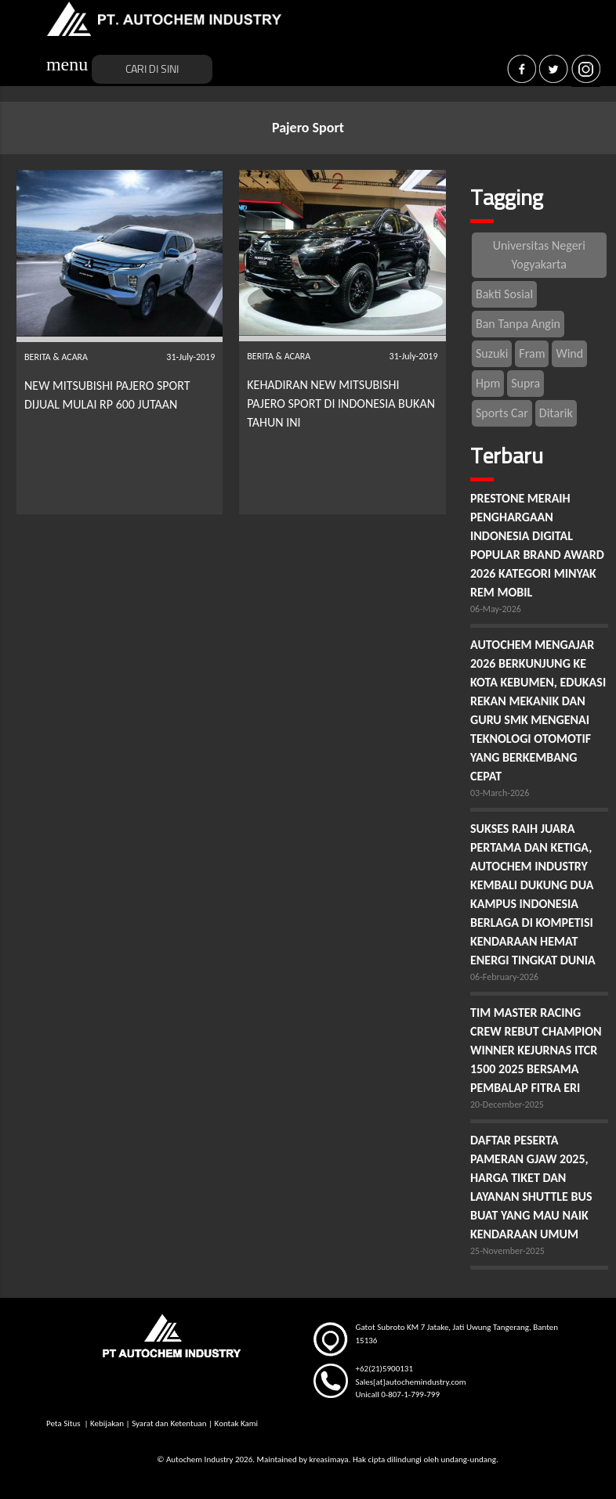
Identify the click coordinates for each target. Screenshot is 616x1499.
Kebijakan (107, 1423)
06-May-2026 (495, 609)
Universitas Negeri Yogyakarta (539, 255)
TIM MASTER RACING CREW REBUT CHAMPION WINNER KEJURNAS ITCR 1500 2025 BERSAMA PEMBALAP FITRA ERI (536, 1050)
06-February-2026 (504, 976)
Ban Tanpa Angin (518, 323)
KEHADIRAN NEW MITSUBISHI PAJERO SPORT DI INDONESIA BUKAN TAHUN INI (341, 403)
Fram (532, 353)
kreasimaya (328, 1459)
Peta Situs (64, 1423)
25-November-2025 (507, 1250)
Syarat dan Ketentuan (169, 1423)
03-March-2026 (499, 792)
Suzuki (492, 353)
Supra (525, 383)
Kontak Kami (236, 1423)
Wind (569, 353)
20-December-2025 (507, 1104)
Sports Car (502, 412)
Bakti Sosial (504, 293)
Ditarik (556, 412)
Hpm (488, 383)
